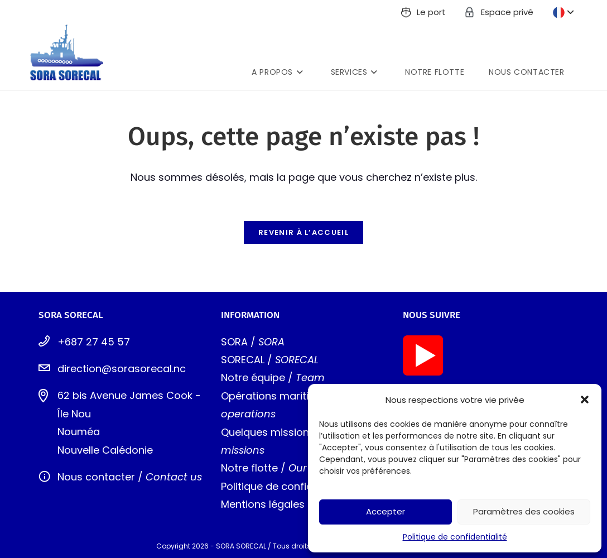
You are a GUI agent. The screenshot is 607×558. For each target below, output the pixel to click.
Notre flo (242, 468)
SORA (234, 342)
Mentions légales (263, 504)
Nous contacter (96, 477)
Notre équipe (253, 377)
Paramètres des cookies (524, 511)
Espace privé (507, 12)
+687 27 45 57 (93, 342)
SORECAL (242, 360)
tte (271, 468)
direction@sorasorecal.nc (121, 369)
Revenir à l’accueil (303, 232)
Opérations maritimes (275, 396)
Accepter (385, 511)
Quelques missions (268, 432)
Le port (431, 12)
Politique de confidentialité (455, 536)
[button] (584, 399)
